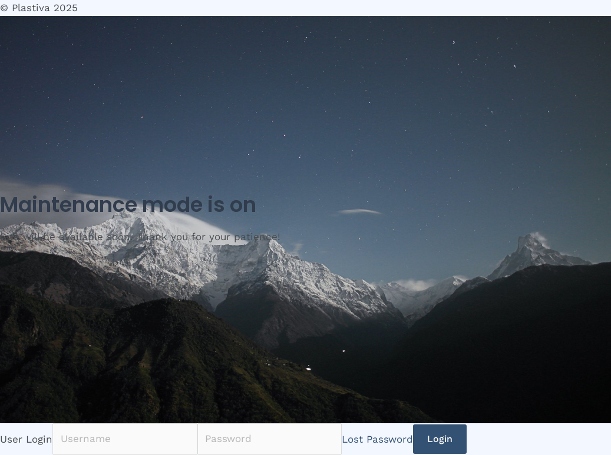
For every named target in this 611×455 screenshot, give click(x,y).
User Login (26, 438)
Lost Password (377, 438)
